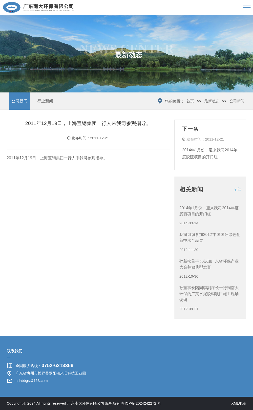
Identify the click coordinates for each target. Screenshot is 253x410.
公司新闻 (19, 101)
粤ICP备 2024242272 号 (141, 403)
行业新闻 (45, 101)
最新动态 (211, 101)
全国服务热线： (44, 365)
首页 (190, 101)
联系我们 (14, 351)
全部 (237, 189)
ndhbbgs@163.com (32, 380)
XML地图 (238, 403)
